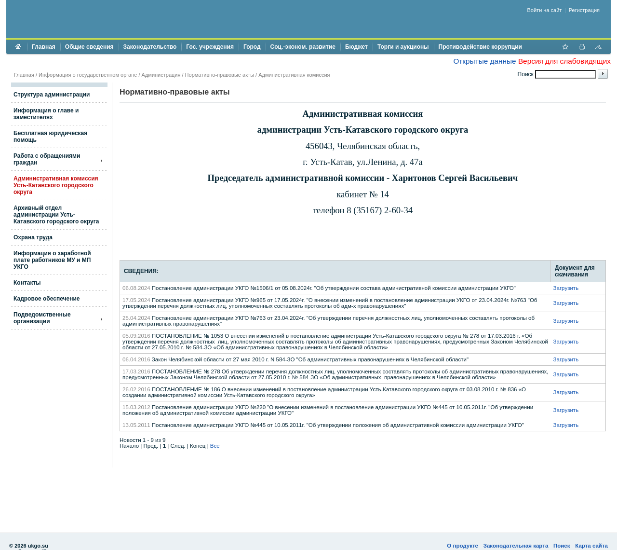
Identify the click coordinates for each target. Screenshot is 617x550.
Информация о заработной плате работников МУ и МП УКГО (52, 260)
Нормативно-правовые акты (219, 75)
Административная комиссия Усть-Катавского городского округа (55, 185)
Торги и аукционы (403, 46)
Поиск (561, 546)
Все (215, 446)
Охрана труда (33, 237)
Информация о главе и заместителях (46, 114)
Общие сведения (89, 46)
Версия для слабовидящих (564, 61)
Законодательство (150, 46)
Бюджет (356, 46)
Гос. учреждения (210, 46)
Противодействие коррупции (480, 46)
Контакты (27, 282)
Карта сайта (591, 546)
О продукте (462, 546)
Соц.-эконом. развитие (302, 46)
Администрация (161, 75)
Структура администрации (51, 94)
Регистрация (584, 10)
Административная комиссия (294, 75)
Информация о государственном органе (88, 75)
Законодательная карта (516, 546)
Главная (43, 46)
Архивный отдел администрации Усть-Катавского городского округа (56, 215)
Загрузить (566, 288)
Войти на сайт (544, 10)
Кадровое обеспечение (46, 298)
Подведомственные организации (42, 318)
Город (252, 46)
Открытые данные (484, 61)
